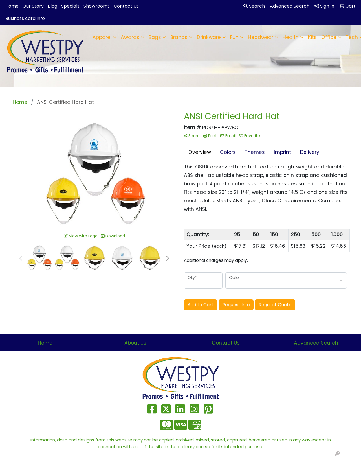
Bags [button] (155, 37)
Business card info (25, 18)
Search (254, 6)
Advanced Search (316, 342)
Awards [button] (130, 37)
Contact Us (126, 6)
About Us (135, 342)
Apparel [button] (102, 37)
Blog (52, 6)
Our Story (33, 6)
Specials (70, 6)
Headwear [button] (260, 37)
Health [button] (291, 37)
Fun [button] (234, 37)
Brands (179, 37)
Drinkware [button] (209, 37)
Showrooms (96, 6)
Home (12, 6)
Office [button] (328, 37)
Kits (312, 37)
